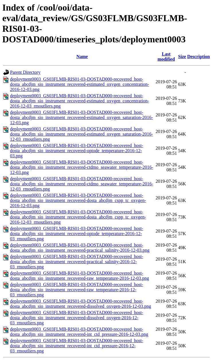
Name (82, 56)
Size (182, 56)
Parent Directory (25, 72)
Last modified (166, 56)
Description (198, 56)
